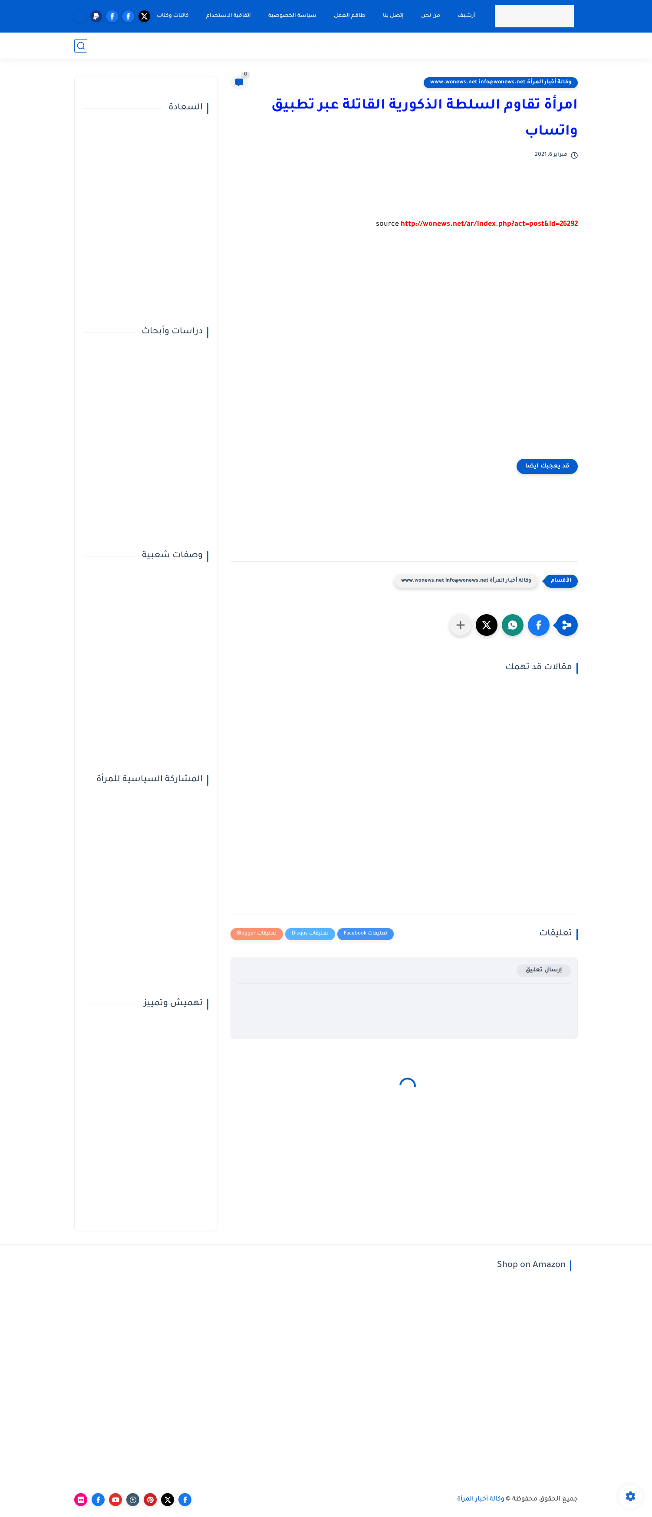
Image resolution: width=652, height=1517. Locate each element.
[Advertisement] (404, 346)
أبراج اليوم (324, 45)
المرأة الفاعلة (420, 45)
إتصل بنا (393, 16)
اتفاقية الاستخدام (228, 16)
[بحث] (80, 46)
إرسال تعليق (543, 970)
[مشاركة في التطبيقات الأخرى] (460, 625)
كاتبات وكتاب (173, 16)
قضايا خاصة (153, 45)
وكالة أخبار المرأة (480, 1499)
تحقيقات (541, 45)
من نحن (430, 16)
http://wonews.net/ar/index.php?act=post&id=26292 (489, 224)
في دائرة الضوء (369, 45)
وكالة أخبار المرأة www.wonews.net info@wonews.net (500, 82)
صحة (455, 45)
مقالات (243, 45)
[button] (539, 625)
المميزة (481, 45)
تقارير (569, 45)
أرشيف (467, 16)
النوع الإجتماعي (201, 45)
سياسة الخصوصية (292, 16)
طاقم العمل (350, 16)
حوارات (510, 45)
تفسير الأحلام (281, 45)
